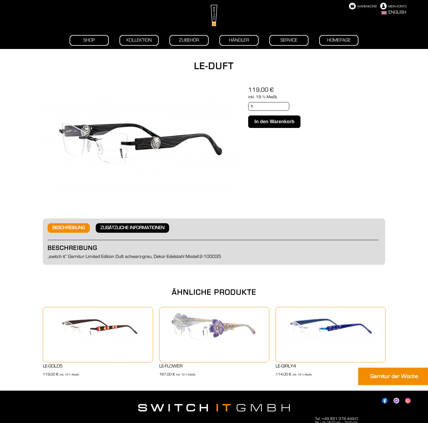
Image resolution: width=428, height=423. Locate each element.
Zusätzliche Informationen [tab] (132, 228)
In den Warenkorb (274, 121)
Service (289, 40)
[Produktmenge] (268, 106)
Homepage (338, 40)
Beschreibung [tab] (68, 228)
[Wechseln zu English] (393, 13)
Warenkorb (363, 6)
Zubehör (189, 40)
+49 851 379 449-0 (340, 419)
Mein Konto (393, 6)
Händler (239, 40)
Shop (89, 40)
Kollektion (139, 40)
